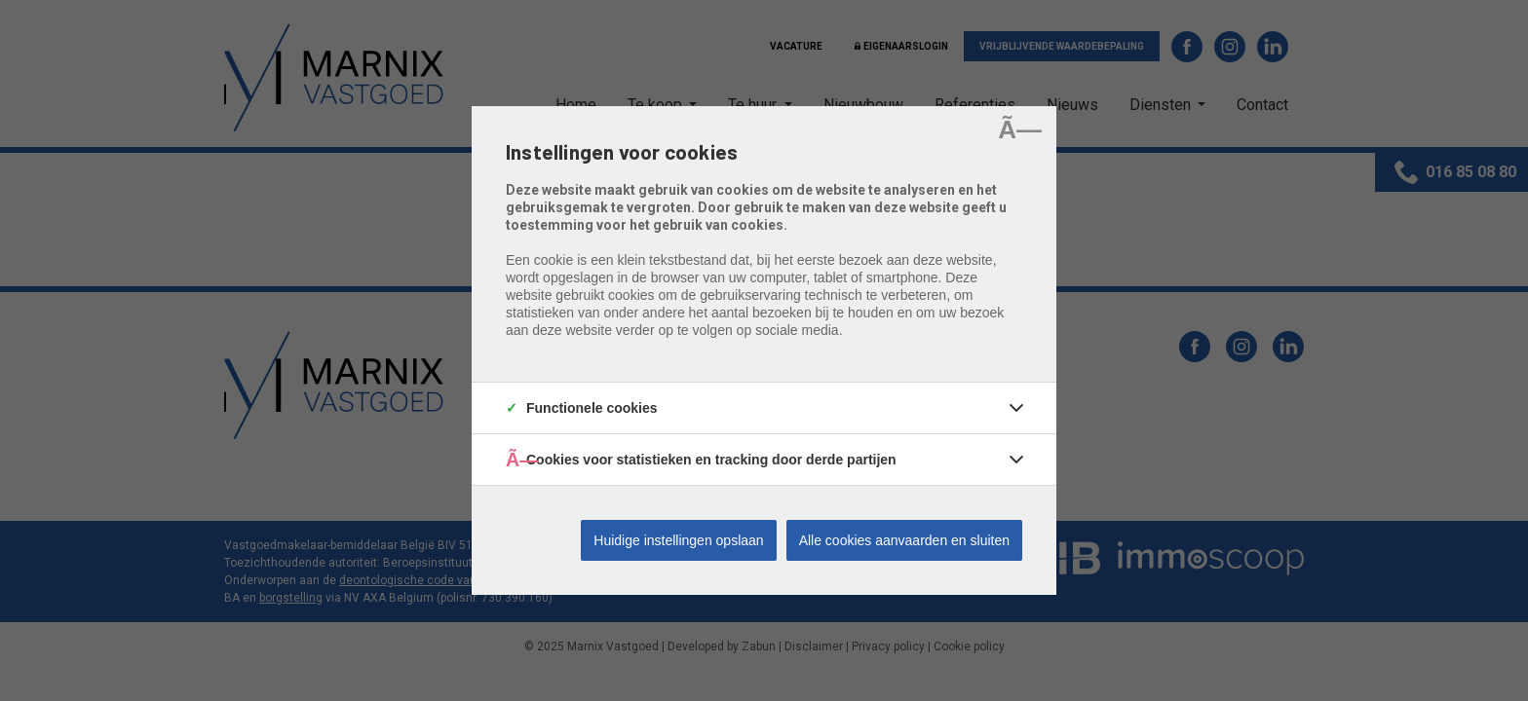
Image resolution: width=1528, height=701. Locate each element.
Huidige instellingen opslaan (678, 540)
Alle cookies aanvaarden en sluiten (904, 540)
